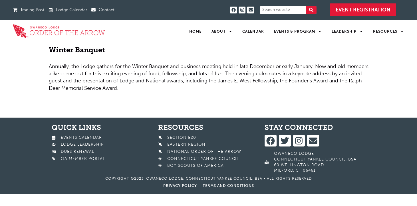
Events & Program (298, 31)
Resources (388, 31)
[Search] (311, 10)
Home (195, 31)
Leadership (347, 31)
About (221, 31)
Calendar (253, 31)
